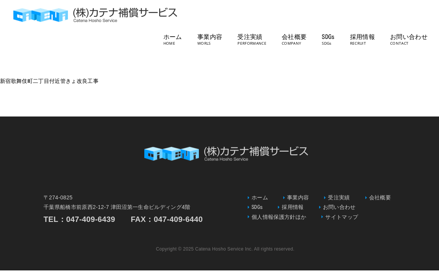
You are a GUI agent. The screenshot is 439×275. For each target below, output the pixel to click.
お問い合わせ (409, 37)
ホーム (172, 37)
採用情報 (362, 37)
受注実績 (249, 37)
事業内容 (209, 37)
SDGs (328, 37)
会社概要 (294, 37)
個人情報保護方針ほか (279, 217)
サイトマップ (341, 217)
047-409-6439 (90, 219)
